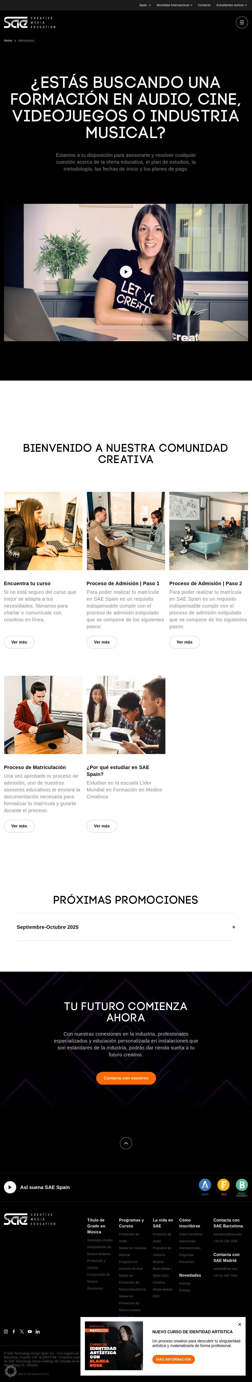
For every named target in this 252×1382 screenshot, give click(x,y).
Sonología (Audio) (100, 1240)
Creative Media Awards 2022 (163, 1289)
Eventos (184, 1290)
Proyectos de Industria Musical (162, 1255)
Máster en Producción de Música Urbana (129, 1303)
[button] (11, 1371)
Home (8, 40)
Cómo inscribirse (191, 1234)
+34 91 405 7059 (225, 1275)
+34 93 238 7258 (225, 1241)
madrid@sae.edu (225, 1268)
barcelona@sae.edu (227, 1234)
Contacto (204, 5)
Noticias (184, 1283)
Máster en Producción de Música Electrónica (132, 1282)
